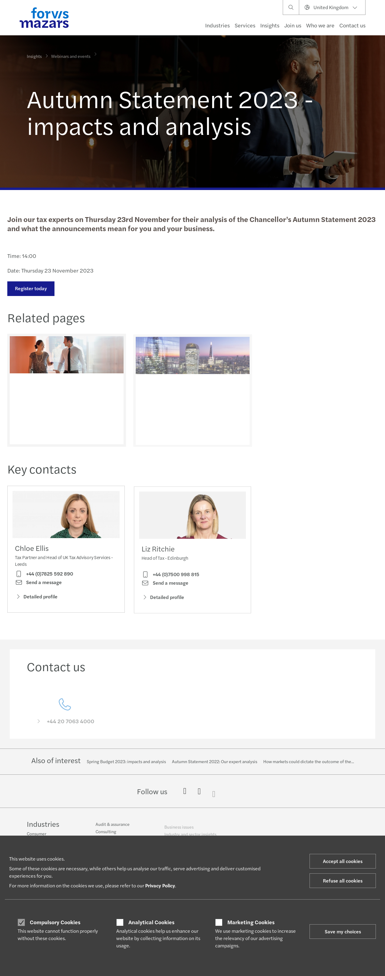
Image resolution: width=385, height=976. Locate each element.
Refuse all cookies (342, 880)
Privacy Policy (160, 885)
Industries (217, 25)
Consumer (36, 834)
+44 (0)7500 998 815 (170, 583)
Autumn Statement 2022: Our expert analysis (214, 761)
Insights (269, 25)
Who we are (320, 25)
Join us (292, 25)
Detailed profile (36, 597)
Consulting (106, 835)
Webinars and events (70, 54)
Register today (30, 288)
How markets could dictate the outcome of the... (308, 761)
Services (245, 25)
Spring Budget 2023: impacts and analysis (126, 761)
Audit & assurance (113, 828)
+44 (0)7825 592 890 (44, 575)
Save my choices (343, 931)
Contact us (352, 25)
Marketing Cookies (251, 922)
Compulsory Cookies (55, 922)
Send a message (38, 583)
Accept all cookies (342, 861)
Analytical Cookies (151, 922)
